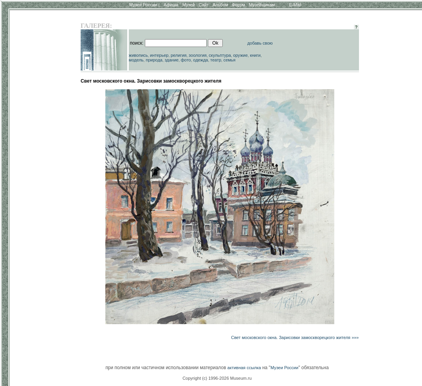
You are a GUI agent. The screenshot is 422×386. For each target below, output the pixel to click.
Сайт (204, 4)
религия (179, 55)
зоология (198, 55)
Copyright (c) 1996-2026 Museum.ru (217, 378)
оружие (240, 55)
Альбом (220, 4)
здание (171, 60)
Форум (238, 4)
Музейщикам (262, 4)
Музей (188, 4)
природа (154, 60)
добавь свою (260, 43)
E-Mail (295, 4)
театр (215, 60)
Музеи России (144, 4)
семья (230, 60)
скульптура (220, 55)
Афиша (171, 4)
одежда (200, 60)
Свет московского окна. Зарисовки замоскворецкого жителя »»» (295, 337)
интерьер (159, 55)
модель (136, 60)
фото (186, 60)
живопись (138, 55)
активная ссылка (244, 367)
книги (255, 55)
